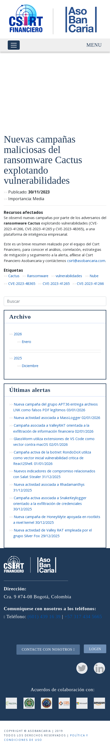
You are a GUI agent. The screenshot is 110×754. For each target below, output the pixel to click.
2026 (18, 334)
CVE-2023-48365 (21, 283)
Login (95, 649)
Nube (94, 275)
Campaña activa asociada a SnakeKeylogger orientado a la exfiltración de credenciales (49, 503)
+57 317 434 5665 (83, 616)
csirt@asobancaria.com (86, 260)
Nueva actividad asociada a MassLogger (57, 417)
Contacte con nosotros (48, 649)
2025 (18, 358)
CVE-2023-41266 (90, 283)
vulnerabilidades (69, 275)
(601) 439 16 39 (44, 616)
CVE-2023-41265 (56, 283)
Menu (94, 45)
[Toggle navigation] (14, 45)
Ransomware (37, 275)
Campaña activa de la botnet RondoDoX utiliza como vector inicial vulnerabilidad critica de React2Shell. (52, 458)
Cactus (13, 275)
